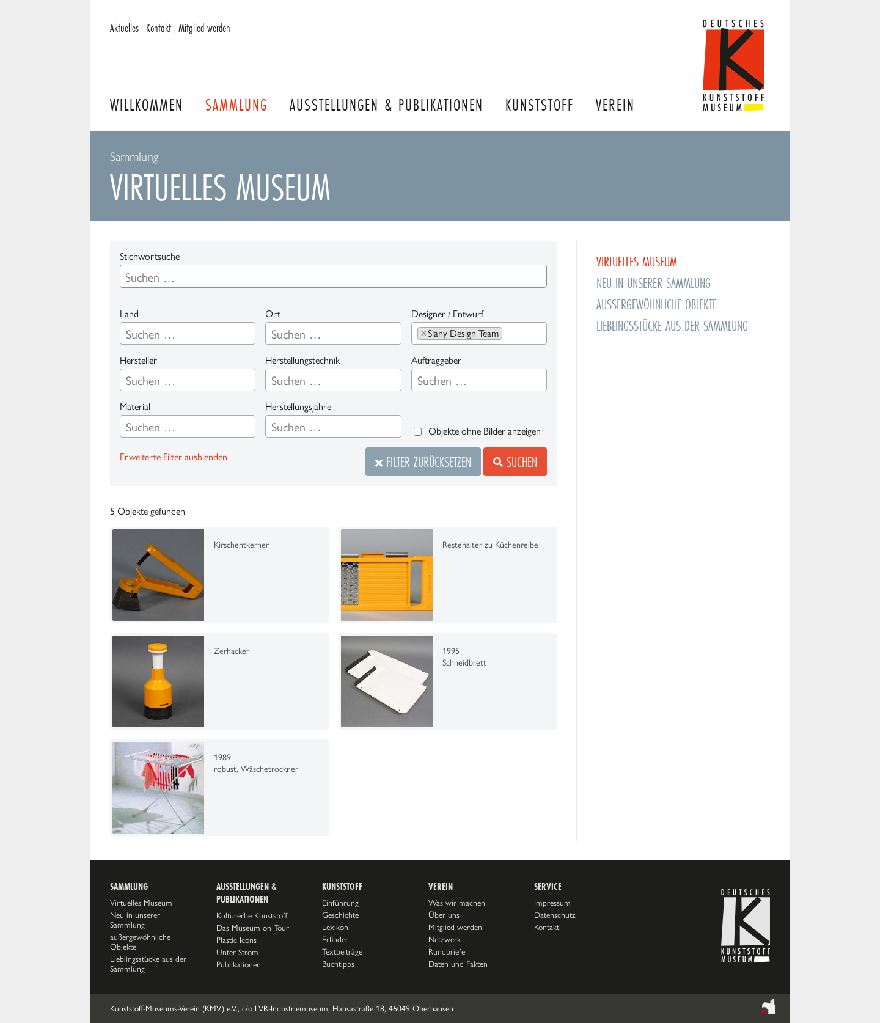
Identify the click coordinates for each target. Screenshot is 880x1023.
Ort (272, 314)
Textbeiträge (342, 951)
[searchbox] (187, 334)
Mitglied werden (204, 27)
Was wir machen (456, 903)
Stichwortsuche (150, 256)
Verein (615, 105)
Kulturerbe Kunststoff (251, 915)
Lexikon (335, 927)
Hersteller (138, 360)
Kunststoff (539, 105)
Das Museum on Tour (252, 928)
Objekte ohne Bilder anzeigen (484, 431)
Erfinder (335, 939)
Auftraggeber (436, 360)
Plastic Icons (236, 940)
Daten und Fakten (458, 964)
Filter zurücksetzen (423, 461)
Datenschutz (555, 915)
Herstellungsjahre (298, 407)
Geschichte (340, 915)
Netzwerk (444, 939)
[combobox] (187, 333)
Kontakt (158, 27)
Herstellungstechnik (302, 360)
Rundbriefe (446, 951)
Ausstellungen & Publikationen (386, 105)
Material (135, 407)
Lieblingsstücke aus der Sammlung (672, 325)
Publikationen (238, 964)
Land (129, 314)
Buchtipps (338, 964)
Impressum (552, 903)
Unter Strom (237, 952)
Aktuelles (124, 27)
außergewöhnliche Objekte (656, 304)
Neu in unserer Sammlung (653, 282)
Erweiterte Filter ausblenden (173, 457)
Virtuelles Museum (636, 261)
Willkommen (146, 105)
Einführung (340, 903)
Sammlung (236, 105)
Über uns (444, 915)
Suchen (515, 461)
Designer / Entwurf (447, 314)
